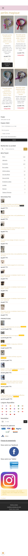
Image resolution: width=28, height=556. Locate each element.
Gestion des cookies (14, 509)
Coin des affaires (14, 174)
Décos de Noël (14, 178)
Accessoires (14, 164)
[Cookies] (3, 553)
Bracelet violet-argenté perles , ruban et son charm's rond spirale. (21, 91)
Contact (3, 498)
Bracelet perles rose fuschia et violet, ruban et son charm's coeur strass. (21, 38)
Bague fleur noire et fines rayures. (11, 356)
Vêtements (14, 160)
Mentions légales (14, 504)
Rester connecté (6, 133)
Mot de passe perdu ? (12, 136)
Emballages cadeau (14, 182)
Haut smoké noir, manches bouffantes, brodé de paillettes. (13, 396)
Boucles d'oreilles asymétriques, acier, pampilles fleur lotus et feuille (12, 205)
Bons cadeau (14, 167)
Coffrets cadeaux (14, 171)
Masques (14, 189)
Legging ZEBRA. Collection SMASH (12, 344)
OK (25, 149)
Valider (14, 140)
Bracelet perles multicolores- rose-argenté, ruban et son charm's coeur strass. (7, 39)
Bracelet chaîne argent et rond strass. (12, 265)
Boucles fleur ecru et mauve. (10, 335)
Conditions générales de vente (14, 507)
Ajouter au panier (7, 64)
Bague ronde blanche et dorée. (11, 327)
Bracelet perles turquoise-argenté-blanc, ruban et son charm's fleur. (7, 91)
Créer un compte (4, 136)
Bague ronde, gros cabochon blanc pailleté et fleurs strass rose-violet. (12, 381)
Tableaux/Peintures (14, 192)
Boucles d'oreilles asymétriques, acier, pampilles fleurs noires (12, 228)
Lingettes (14, 185)
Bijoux (14, 157)
